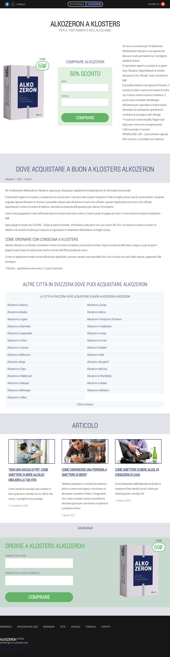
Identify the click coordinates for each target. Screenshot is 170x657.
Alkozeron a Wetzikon (98, 390)
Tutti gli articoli (85, 527)
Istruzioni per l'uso (27, 626)
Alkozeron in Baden (97, 347)
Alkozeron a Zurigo (96, 305)
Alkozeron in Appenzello (19, 333)
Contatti (106, 626)
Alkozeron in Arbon (17, 340)
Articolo (75, 626)
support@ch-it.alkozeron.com (14, 642)
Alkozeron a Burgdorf (98, 362)
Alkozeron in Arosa (96, 340)
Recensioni (49, 626)
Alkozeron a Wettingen (19, 390)
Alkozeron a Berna (96, 312)
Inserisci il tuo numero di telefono (22, 572)
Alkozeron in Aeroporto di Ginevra (104, 319)
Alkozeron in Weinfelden (99, 376)
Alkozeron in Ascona (17, 347)
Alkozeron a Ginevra (17, 305)
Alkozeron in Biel (95, 354)
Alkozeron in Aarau (96, 333)
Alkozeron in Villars (17, 397)
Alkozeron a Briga (16, 362)
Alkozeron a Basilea (17, 312)
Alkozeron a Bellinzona (18, 354)
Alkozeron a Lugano (17, 319)
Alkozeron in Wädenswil (19, 376)
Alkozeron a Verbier (97, 383)
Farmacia (91, 626)
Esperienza (6, 626)
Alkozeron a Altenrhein (19, 326)
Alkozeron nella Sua (97, 368)
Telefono (65, 96)
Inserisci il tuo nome (15, 555)
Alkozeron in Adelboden (99, 326)
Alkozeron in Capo (16, 368)
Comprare (85, 117)
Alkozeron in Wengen (18, 383)
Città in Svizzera (85, 404)
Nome (63, 81)
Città (62, 626)
